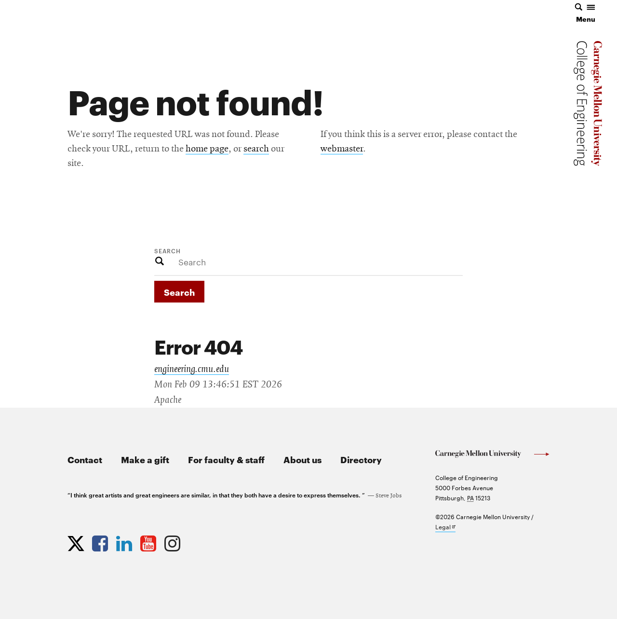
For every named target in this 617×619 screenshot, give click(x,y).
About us (302, 459)
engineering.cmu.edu (191, 369)
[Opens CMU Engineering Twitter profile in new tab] (77, 541)
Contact (84, 459)
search (256, 149)
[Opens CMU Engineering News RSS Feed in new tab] (197, 541)
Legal (445, 527)
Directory (361, 459)
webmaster (342, 149)
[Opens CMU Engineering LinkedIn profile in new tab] (125, 541)
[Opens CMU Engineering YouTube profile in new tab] (149, 541)
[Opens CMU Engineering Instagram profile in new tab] (173, 541)
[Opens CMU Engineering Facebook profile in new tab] (101, 541)
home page (207, 149)
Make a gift (145, 459)
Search (167, 250)
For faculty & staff (226, 459)
